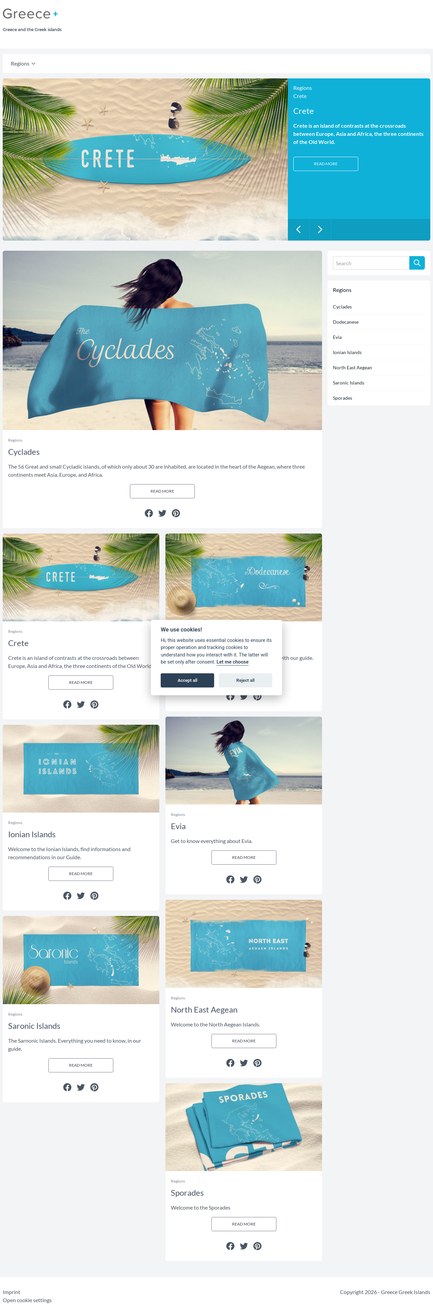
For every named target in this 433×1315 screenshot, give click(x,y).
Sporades (342, 398)
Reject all (245, 680)
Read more (326, 163)
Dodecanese (346, 322)
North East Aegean (352, 367)
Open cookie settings (27, 1300)
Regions (20, 63)
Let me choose (232, 662)
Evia (337, 337)
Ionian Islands (347, 352)
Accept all (187, 680)
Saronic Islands (348, 383)
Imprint (11, 1292)
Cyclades (342, 306)
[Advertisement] (268, 23)
